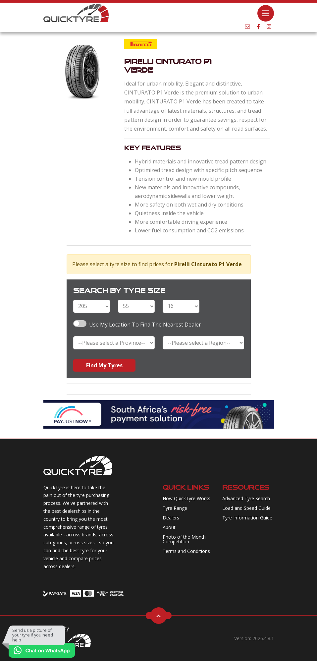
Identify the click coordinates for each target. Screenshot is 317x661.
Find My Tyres (104, 365)
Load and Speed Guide (246, 508)
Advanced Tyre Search (246, 498)
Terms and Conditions (186, 551)
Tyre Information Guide (247, 517)
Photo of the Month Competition (184, 539)
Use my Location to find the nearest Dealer (145, 324)
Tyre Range (175, 508)
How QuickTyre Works (186, 498)
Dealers (171, 517)
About (169, 527)
